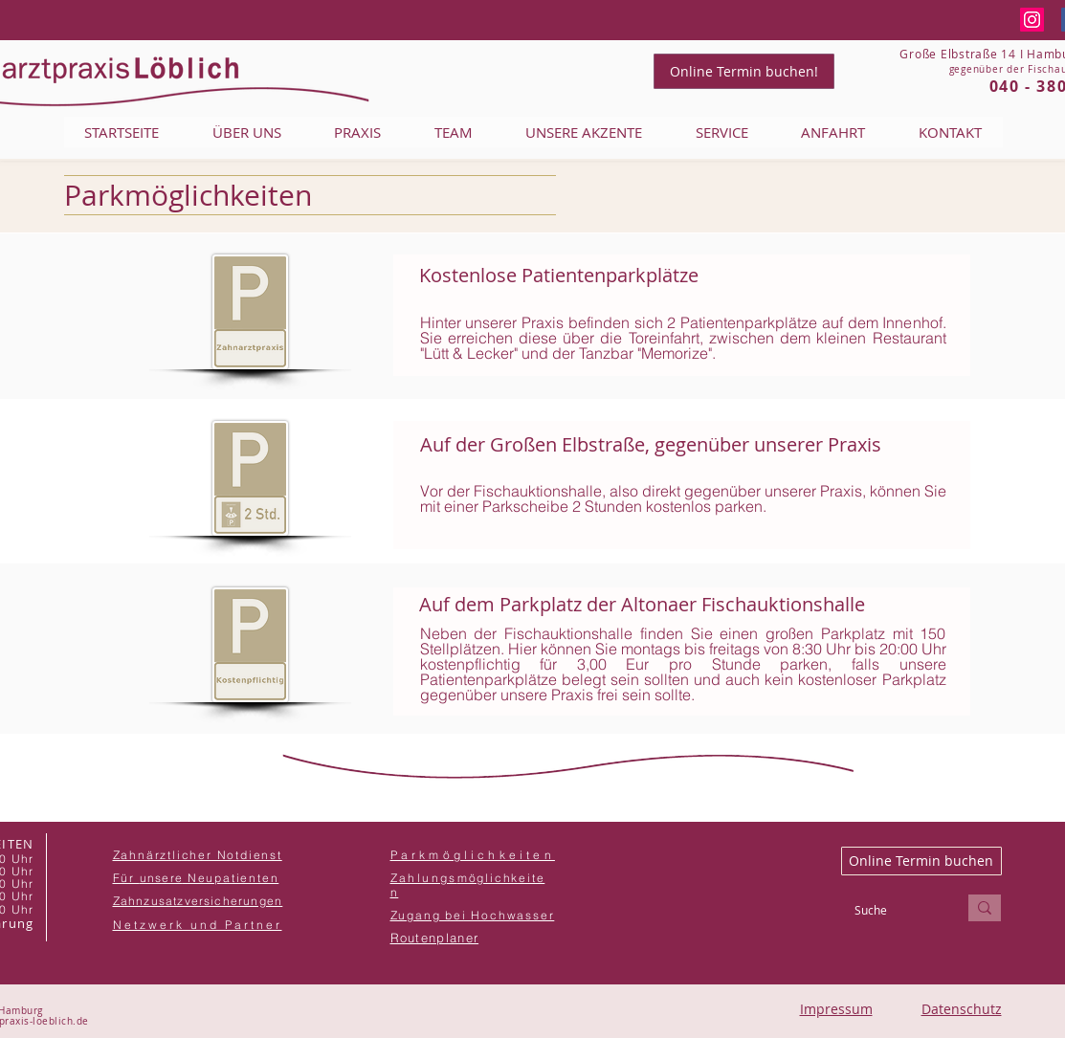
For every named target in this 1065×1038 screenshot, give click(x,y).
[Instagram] (1032, 20)
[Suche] (890, 910)
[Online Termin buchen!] (744, 71)
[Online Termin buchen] (921, 861)
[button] (198, 900)
